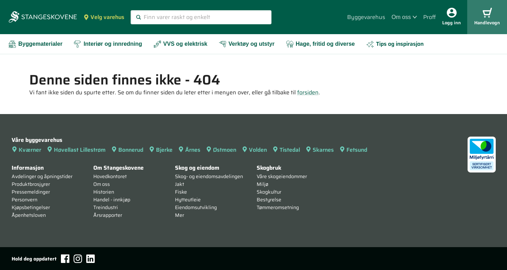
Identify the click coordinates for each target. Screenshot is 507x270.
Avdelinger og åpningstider (42, 176)
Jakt (179, 184)
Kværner (26, 149)
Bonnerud (127, 149)
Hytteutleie (188, 199)
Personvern (24, 199)
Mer (179, 215)
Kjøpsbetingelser (31, 207)
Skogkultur (269, 192)
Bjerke (161, 149)
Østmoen (221, 149)
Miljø (262, 184)
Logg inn (451, 17)
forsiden (308, 92)
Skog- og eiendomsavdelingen (209, 176)
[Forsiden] (42, 17)
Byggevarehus (366, 17)
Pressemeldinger (31, 192)
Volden (254, 149)
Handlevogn (487, 17)
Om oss (404, 17)
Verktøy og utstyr (247, 44)
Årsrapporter (107, 215)
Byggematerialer (35, 44)
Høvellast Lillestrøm (76, 149)
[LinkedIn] (90, 259)
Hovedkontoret (110, 176)
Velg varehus (103, 17)
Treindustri (105, 207)
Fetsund (353, 149)
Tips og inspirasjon (395, 43)
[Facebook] (65, 258)
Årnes (189, 149)
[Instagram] (78, 259)
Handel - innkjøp (111, 199)
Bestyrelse (269, 199)
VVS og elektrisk (180, 44)
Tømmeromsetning (278, 207)
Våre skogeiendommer (282, 176)
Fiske (181, 192)
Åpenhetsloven (29, 215)
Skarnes (320, 149)
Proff (429, 17)
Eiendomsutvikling (196, 207)
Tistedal (286, 149)
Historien (103, 192)
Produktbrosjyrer (31, 184)
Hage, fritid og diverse (320, 44)
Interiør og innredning (108, 44)
